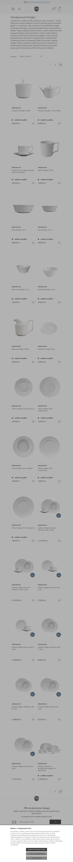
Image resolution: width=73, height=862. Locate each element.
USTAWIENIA (36, 858)
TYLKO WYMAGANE (37, 854)
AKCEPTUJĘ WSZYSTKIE (36, 849)
